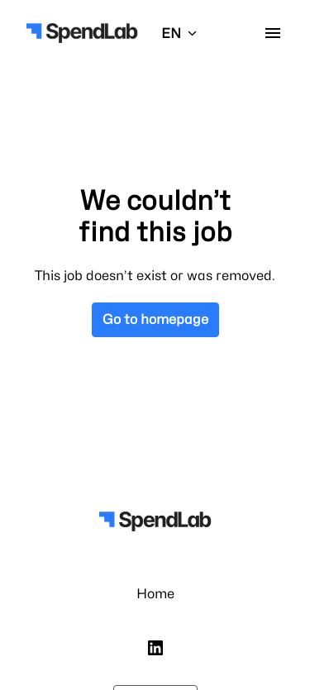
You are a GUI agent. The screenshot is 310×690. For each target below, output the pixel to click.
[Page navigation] (272, 33)
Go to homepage (155, 319)
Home (155, 594)
